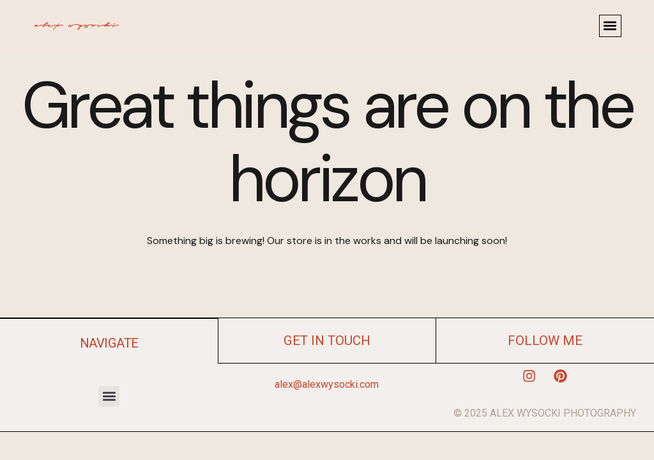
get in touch (327, 340)
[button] (610, 26)
